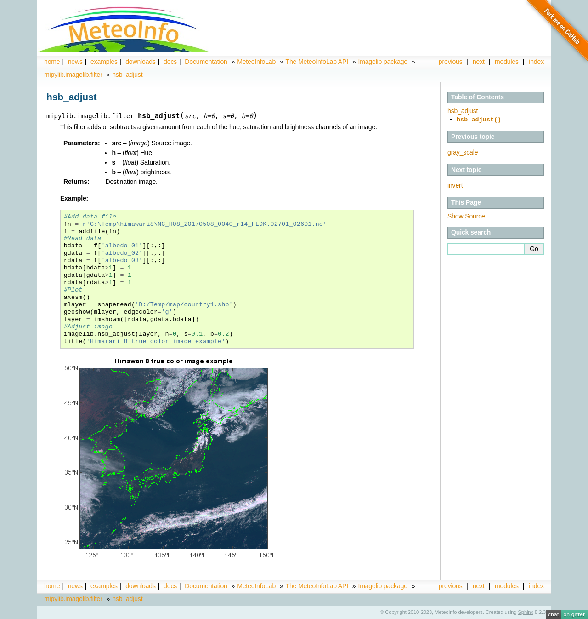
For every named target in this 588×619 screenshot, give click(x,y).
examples (104, 61)
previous (451, 61)
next (479, 61)
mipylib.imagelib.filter (73, 74)
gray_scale (462, 151)
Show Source (466, 215)
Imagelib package (382, 61)
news (75, 61)
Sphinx (525, 612)
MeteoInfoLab (256, 61)
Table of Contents (477, 97)
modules (507, 61)
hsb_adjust (127, 74)
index (536, 586)
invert (455, 184)
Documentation (206, 61)
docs (170, 61)
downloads (140, 61)
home (52, 61)
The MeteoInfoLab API (316, 61)
